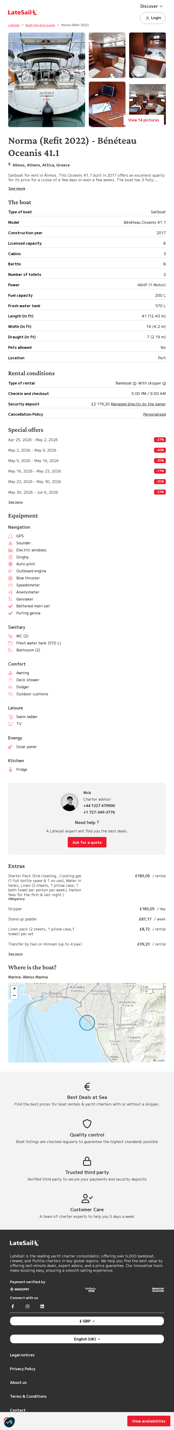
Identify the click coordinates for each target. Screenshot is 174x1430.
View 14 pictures (143, 120)
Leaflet (159, 1060)
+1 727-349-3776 (99, 812)
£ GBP (86, 1321)
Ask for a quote (87, 842)
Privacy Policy (22, 1368)
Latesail (13, 25)
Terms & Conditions (28, 1396)
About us (18, 1382)
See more (15, 502)
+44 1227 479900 (99, 805)
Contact (18, 1410)
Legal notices (22, 1354)
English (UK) (85, 1339)
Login (153, 18)
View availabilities (149, 1421)
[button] (153, 6)
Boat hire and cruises (40, 25)
